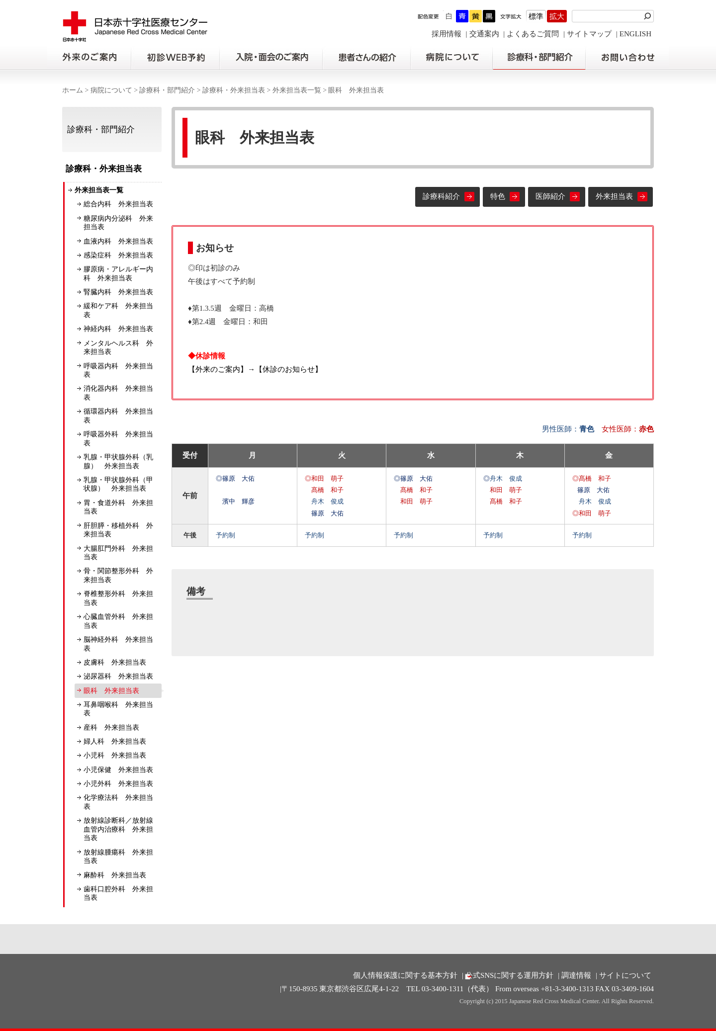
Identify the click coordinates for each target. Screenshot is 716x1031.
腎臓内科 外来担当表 (118, 292)
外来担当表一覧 (296, 90)
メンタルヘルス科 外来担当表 (118, 348)
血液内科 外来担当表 (118, 241)
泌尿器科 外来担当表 (118, 676)
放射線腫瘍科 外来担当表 (118, 857)
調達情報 (576, 975)
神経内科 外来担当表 (118, 329)
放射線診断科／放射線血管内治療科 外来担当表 (118, 829)
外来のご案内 (89, 58)
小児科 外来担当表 (115, 755)
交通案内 (484, 34)
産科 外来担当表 (111, 727)
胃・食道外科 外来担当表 (118, 507)
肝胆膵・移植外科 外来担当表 (118, 530)
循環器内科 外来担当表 (118, 416)
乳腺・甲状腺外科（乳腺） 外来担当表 (118, 461)
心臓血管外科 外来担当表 (118, 621)
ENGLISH (635, 34)
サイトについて (625, 975)
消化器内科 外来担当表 (118, 393)
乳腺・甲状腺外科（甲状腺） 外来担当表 (118, 484)
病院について (451, 58)
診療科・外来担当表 (233, 90)
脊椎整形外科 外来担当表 (118, 598)
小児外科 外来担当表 (118, 783)
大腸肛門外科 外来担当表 (118, 553)
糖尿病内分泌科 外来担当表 (118, 223)
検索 (649, 16)
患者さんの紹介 (366, 58)
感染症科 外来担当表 (118, 255)
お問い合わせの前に (627, 58)
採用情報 (446, 34)
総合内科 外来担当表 (118, 204)
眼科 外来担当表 (111, 690)
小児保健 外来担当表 (118, 769)
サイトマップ (589, 34)
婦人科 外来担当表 (115, 741)
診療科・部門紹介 (539, 58)
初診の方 (175, 58)
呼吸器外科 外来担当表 (118, 438)
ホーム (72, 90)
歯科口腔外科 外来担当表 (118, 893)
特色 (497, 196)
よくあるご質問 (533, 34)
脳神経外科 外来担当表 (118, 644)
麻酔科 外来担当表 (115, 875)
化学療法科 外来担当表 (118, 802)
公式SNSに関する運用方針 (509, 975)
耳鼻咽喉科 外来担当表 (118, 709)
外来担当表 (614, 196)
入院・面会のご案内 (271, 58)
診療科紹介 (441, 196)
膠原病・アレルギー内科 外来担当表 (118, 273)
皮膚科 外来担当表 (115, 662)
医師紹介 (550, 196)
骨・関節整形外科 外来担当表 (118, 575)
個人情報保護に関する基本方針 (405, 975)
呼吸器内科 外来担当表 (118, 370)
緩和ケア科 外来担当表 (118, 310)
